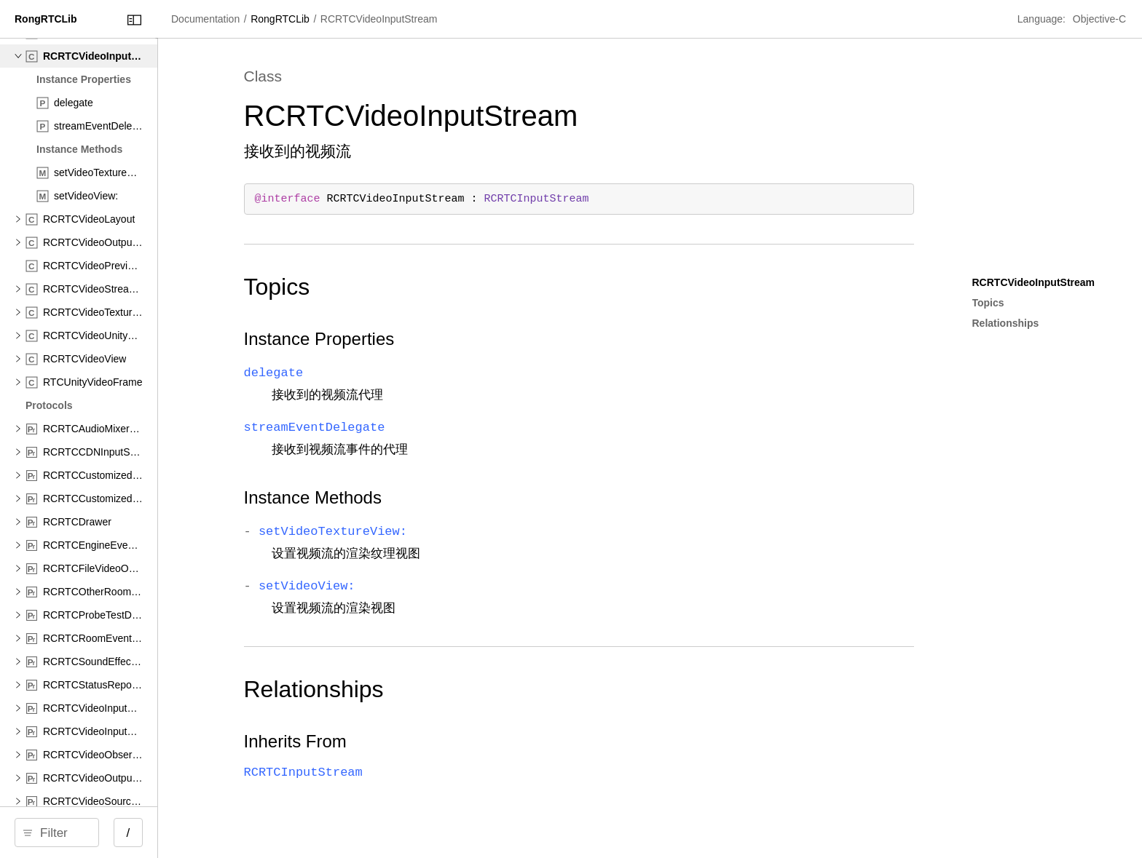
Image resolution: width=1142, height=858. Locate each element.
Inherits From (401, 741)
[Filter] (128, 832)
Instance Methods (418, 497)
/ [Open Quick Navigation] (262, 833)
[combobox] (128, 833)
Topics (383, 287)
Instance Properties (425, 339)
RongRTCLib (416, 19)
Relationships (419, 689)
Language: (1042, 19)
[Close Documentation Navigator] (267, 20)
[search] (123, 832)
